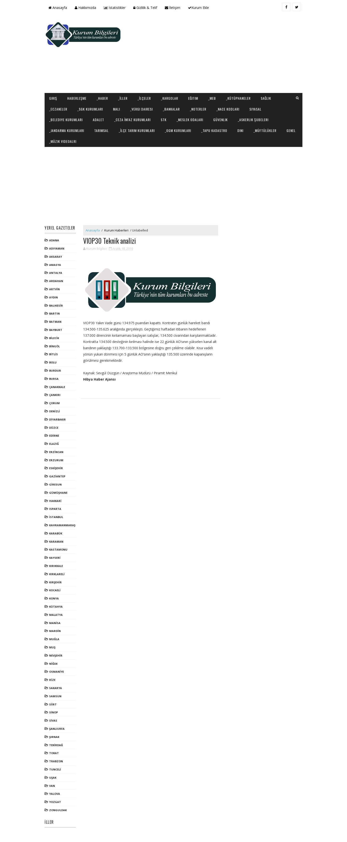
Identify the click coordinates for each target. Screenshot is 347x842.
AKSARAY (55, 256)
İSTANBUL (56, 517)
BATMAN (55, 321)
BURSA (54, 379)
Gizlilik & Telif (145, 7)
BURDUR (55, 370)
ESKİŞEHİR (56, 468)
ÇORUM (54, 403)
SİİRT (53, 704)
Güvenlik (220, 119)
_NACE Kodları (227, 109)
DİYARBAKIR (57, 419)
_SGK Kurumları (90, 109)
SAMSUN (55, 696)
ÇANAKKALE (57, 387)
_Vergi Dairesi (141, 109)
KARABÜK (55, 533)
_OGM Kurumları (178, 130)
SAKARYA (55, 688)
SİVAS (53, 720)
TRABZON (56, 761)
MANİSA (54, 623)
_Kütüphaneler (238, 98)
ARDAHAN (56, 281)
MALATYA (56, 615)
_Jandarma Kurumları (66, 130)
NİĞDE (53, 663)
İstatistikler (115, 7)
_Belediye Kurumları (66, 119)
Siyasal (255, 109)
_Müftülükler (265, 130)
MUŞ (52, 647)
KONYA (54, 598)
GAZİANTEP (57, 476)
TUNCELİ (55, 769)
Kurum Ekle (198, 7)
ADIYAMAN (56, 248)
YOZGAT (55, 802)
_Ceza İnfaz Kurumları (132, 119)
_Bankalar (171, 109)
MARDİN (55, 631)
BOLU (53, 362)
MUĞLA (54, 639)
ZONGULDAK (58, 810)
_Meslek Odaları (190, 119)
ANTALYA (55, 273)
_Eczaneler (58, 109)
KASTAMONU (58, 549)
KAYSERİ (54, 557)
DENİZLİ (54, 411)
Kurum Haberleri (116, 230)
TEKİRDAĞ (56, 745)
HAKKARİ (55, 501)
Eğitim (193, 98)
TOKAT (54, 753)
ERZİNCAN (56, 452)
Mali (116, 109)
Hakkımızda (85, 7)
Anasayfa (57, 7)
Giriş (53, 98)
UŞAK (52, 777)
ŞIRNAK (54, 737)
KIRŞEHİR (55, 582)
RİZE (52, 680)
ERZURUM (56, 460)
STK (164, 119)
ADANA (54, 240)
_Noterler (198, 109)
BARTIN (54, 313)
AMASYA (55, 265)
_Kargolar (169, 98)
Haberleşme (77, 98)
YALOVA (54, 794)
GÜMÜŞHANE (58, 492)
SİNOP (53, 712)
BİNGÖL (54, 346)
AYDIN (53, 297)
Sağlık (266, 98)
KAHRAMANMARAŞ (62, 525)
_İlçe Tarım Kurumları (137, 130)
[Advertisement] (214, 54)
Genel (291, 130)
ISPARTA (55, 509)
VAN (52, 786)
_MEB (212, 98)
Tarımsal (101, 130)
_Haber (102, 98)
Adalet (98, 119)
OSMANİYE (56, 671)
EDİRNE (54, 435)
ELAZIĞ (54, 444)
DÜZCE (53, 427)
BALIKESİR (56, 305)
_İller (122, 98)
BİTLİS (53, 354)
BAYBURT (55, 330)
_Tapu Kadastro (214, 130)
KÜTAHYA (56, 606)
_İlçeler (144, 98)
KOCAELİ (54, 590)
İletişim (172, 7)
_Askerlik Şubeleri (253, 119)
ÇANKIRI (54, 395)
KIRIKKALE (56, 566)
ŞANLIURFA (57, 728)
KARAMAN (56, 541)
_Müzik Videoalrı (62, 141)
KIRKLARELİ (57, 574)
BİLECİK (54, 338)
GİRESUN (55, 484)
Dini (240, 130)
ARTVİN (54, 289)
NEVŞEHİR (55, 655)
